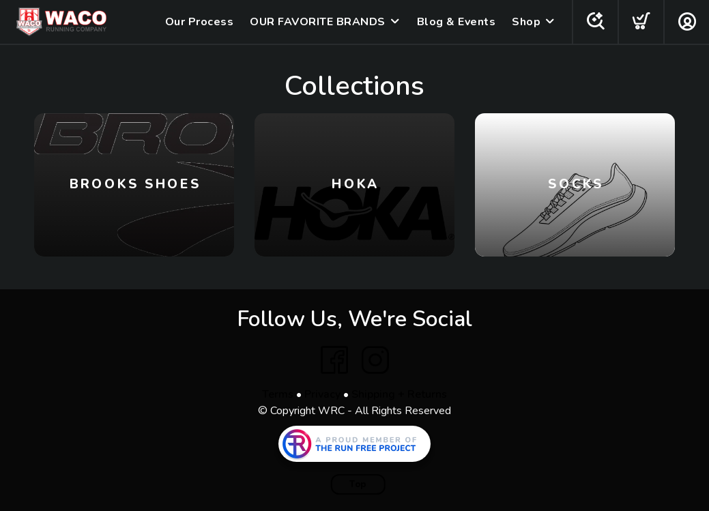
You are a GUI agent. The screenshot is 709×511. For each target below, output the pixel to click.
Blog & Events (456, 21)
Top (357, 484)
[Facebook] (334, 360)
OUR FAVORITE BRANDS (318, 21)
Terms (277, 394)
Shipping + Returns (399, 394)
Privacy (322, 394)
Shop (526, 21)
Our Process (199, 21)
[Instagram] (375, 360)
